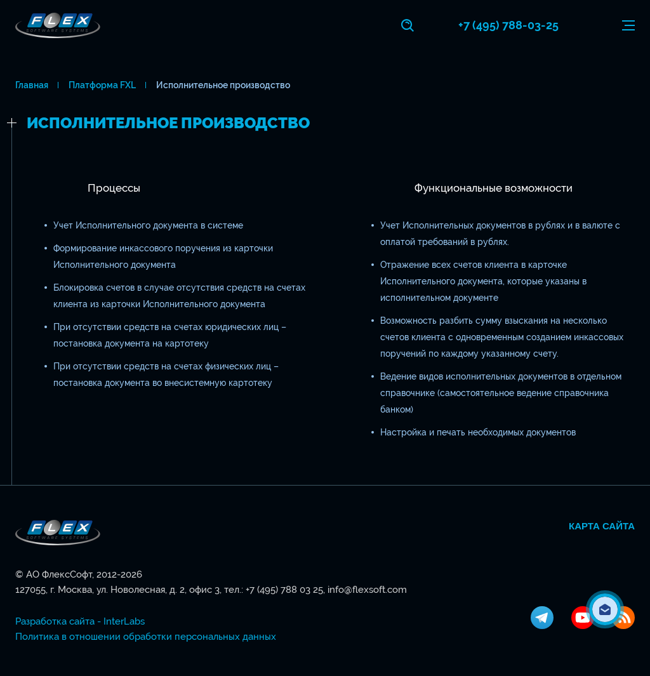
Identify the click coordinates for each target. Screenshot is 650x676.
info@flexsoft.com (367, 589)
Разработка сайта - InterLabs (80, 621)
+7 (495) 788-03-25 (508, 25)
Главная (31, 85)
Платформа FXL (102, 85)
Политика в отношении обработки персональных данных (145, 636)
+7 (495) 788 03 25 (284, 589)
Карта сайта (602, 526)
